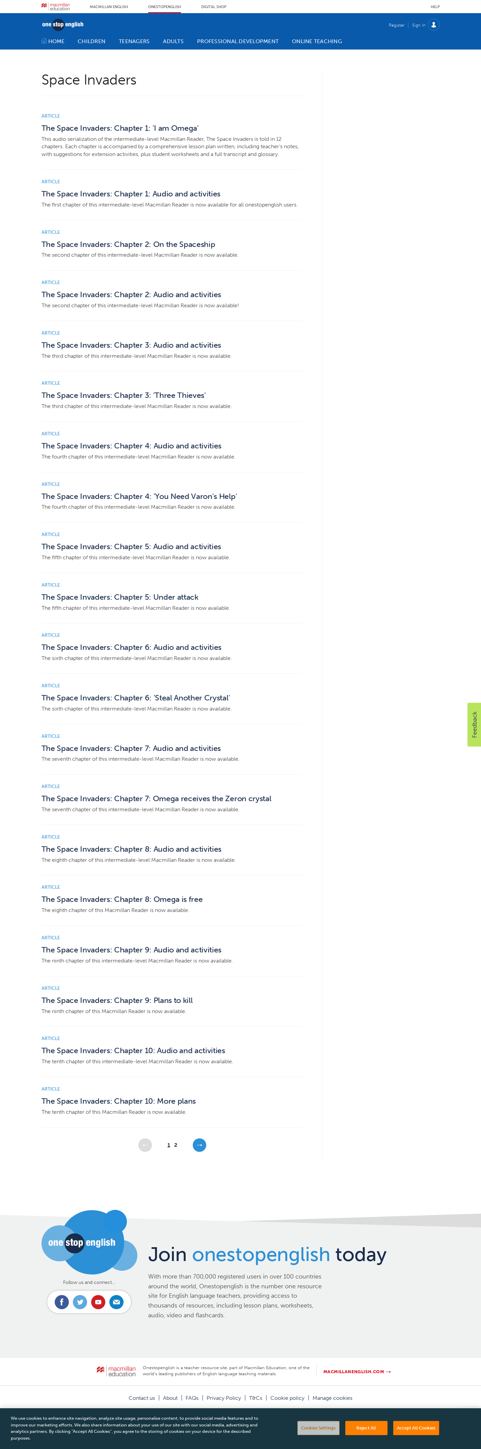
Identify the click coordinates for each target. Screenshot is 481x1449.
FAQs (192, 1398)
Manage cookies (332, 1398)
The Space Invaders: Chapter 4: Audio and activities (132, 445)
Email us (116, 1302)
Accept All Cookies (416, 1438)
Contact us (142, 1398)
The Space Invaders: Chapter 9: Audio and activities (132, 949)
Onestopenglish (164, 7)
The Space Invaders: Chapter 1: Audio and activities (131, 193)
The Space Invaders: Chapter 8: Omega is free (122, 899)
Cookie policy (287, 1398)
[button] (474, 725)
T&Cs (255, 1398)
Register (396, 25)
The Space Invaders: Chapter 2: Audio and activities (131, 294)
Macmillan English (109, 7)
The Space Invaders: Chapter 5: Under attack (120, 597)
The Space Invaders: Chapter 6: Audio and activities (132, 647)
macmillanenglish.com (353, 1371)
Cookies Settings (318, 1438)
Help (435, 7)
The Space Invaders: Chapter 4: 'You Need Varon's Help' (139, 496)
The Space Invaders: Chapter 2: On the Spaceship (128, 244)
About (170, 1398)
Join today (267, 1254)
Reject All (366, 1438)
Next (199, 1145)
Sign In (419, 25)
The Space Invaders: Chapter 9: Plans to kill (117, 1000)
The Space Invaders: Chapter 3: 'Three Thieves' (124, 395)
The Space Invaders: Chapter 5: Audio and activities (131, 546)
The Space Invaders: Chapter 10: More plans (119, 1101)
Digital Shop (213, 7)
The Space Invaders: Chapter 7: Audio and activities (131, 748)
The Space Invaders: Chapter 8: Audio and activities (132, 849)
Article (51, 116)
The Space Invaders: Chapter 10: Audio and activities (133, 1050)
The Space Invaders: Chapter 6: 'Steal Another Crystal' (136, 697)
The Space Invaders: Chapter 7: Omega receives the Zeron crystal (156, 798)
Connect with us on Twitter (80, 1302)
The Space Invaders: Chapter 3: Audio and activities (131, 345)
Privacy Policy (224, 1398)
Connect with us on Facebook (61, 1302)
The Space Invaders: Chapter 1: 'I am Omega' (120, 128)
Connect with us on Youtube (98, 1302)
